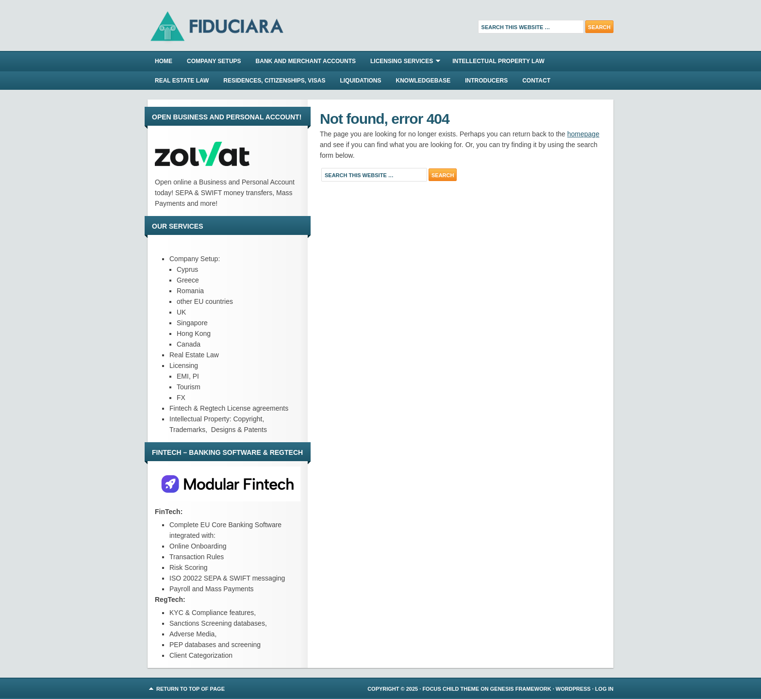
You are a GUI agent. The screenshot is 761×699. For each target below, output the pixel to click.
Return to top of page (190, 689)
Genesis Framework (520, 689)
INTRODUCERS (486, 80)
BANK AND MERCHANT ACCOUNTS (306, 61)
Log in (604, 689)
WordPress (573, 689)
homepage (583, 134)
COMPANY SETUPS (214, 61)
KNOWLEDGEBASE (423, 80)
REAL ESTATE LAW (182, 80)
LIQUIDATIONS (360, 80)
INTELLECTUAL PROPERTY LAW (498, 61)
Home (163, 61)
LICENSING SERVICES (401, 62)
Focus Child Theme (450, 689)
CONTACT (536, 80)
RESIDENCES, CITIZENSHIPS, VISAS (274, 80)
